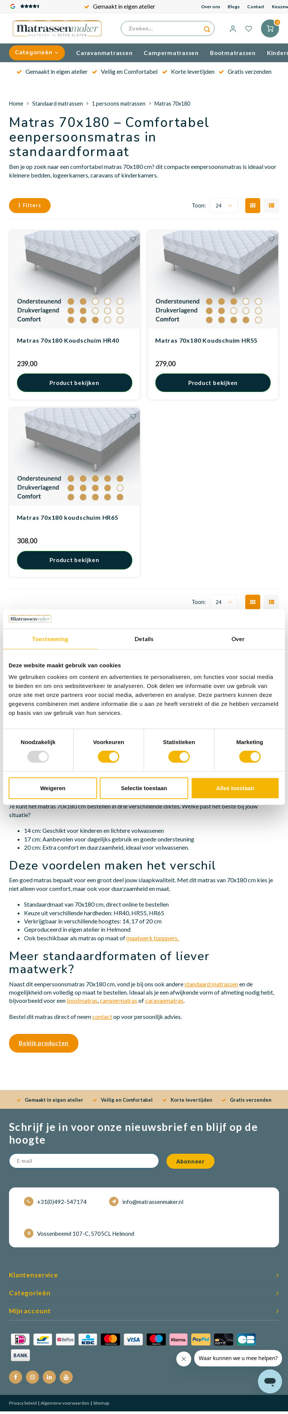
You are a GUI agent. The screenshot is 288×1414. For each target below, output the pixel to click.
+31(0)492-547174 (55, 1204)
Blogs (234, 6)
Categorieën (37, 55)
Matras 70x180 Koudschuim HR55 (206, 343)
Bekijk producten (44, 1046)
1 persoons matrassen (119, 106)
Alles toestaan (235, 788)
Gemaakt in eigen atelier (119, 6)
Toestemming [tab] (50, 638)
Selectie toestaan (144, 788)
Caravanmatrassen (104, 55)
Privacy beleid (23, 1406)
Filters (30, 208)
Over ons (210, 6)
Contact (255, 6)
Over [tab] (237, 638)
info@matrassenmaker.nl (146, 1204)
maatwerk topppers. (153, 940)
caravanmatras (164, 1003)
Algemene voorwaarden (64, 1406)
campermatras (118, 1003)
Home (16, 106)
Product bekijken (74, 385)
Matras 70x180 (172, 106)
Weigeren (52, 788)
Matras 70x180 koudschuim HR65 (67, 520)
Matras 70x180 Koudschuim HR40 (68, 343)
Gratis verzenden (245, 74)
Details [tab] (144, 638)
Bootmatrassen (233, 55)
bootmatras (82, 1003)
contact (102, 1019)
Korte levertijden (188, 74)
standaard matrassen (211, 986)
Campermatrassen (171, 55)
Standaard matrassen (57, 106)
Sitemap (100, 1406)
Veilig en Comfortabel (125, 74)
